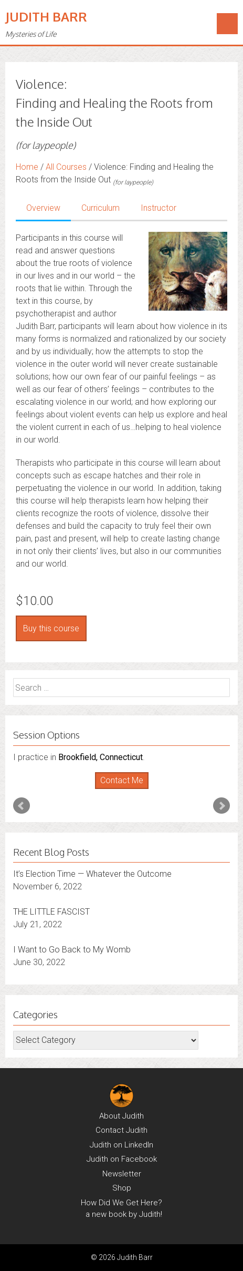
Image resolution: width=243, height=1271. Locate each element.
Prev (21, 805)
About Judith (121, 1116)
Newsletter (121, 1173)
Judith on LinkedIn (121, 1145)
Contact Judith (121, 1130)
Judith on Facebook (122, 1159)
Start (117, 789)
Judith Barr (46, 16)
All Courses (66, 167)
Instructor (158, 208)
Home (27, 167)
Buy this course (51, 628)
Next (221, 805)
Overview (43, 208)
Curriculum (100, 208)
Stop (125, 789)
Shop (121, 1188)
